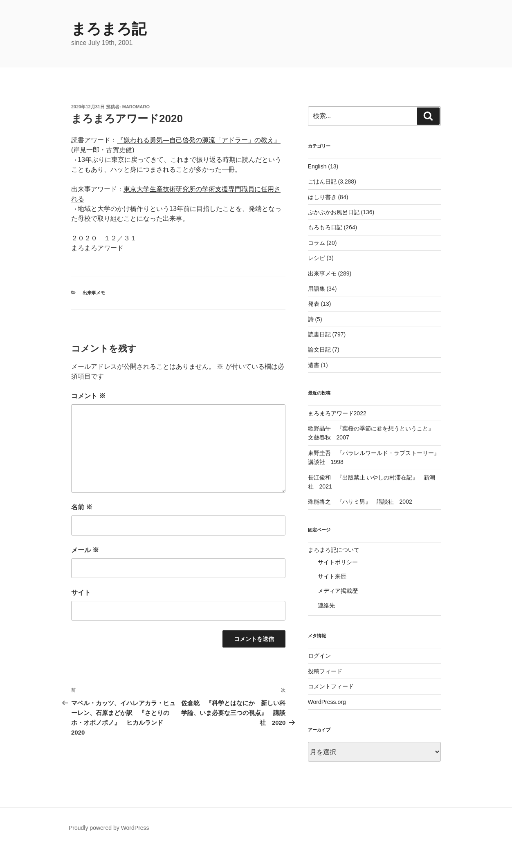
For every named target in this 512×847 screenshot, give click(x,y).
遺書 (313, 365)
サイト (81, 592)
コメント (88, 395)
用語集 (316, 288)
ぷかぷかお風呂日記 (333, 212)
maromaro (136, 106)
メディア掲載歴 (338, 590)
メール (85, 550)
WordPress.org (327, 702)
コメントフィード (331, 686)
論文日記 (319, 349)
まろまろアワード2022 (337, 413)
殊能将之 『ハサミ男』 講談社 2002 (360, 501)
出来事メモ (94, 292)
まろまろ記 (108, 28)
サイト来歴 (332, 576)
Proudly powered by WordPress (109, 828)
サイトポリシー (338, 562)
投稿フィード (325, 671)
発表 (313, 303)
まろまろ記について (333, 550)
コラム (316, 243)
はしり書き (322, 197)
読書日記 (319, 334)
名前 (81, 507)
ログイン (319, 655)
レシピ (316, 258)
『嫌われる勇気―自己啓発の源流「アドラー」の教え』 (199, 140)
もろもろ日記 (325, 227)
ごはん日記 (322, 181)
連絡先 (326, 605)
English (317, 166)
